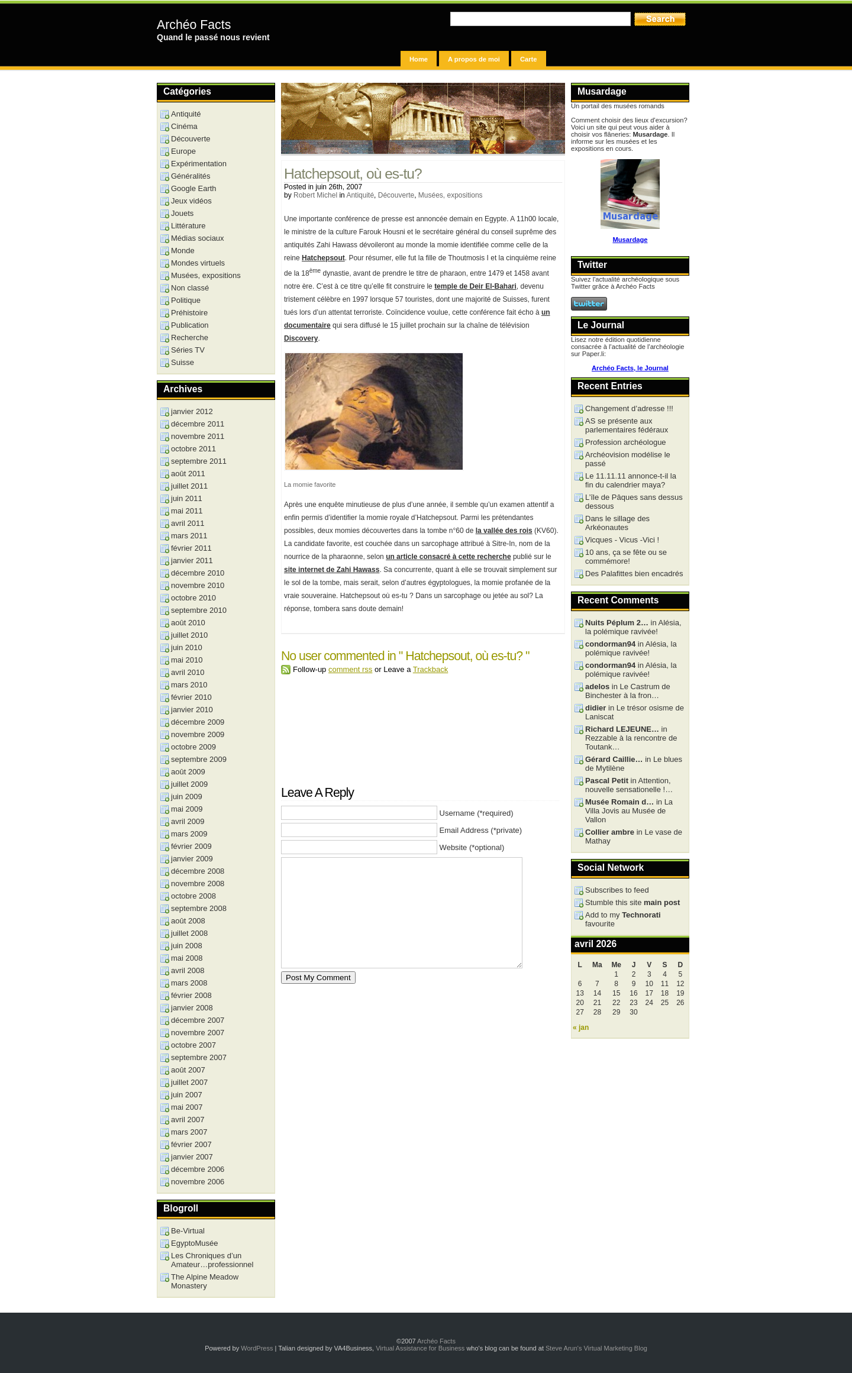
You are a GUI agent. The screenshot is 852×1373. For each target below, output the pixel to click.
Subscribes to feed (617, 890)
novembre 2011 (197, 436)
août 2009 (188, 771)
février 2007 (191, 1144)
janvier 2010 (192, 709)
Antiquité (360, 195)
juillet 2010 (189, 635)
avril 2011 (187, 523)
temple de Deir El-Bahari (475, 286)
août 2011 (188, 473)
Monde (183, 250)
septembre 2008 (199, 908)
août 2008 (188, 920)
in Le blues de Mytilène (633, 764)
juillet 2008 (189, 933)
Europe (183, 151)
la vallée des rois (504, 530)
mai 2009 (186, 809)
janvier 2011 (192, 560)
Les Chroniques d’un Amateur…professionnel (212, 1260)
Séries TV (188, 349)
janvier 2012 (192, 411)
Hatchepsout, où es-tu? (353, 174)
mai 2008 (186, 958)
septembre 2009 (199, 759)
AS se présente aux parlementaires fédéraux (626, 425)
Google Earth (194, 188)
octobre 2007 (193, 1045)
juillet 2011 (189, 486)
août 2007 (188, 1069)
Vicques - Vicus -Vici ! (622, 539)
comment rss (350, 669)
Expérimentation (199, 163)
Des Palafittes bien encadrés (634, 573)
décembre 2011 (197, 423)
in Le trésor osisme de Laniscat (634, 712)
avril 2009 (187, 821)
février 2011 (191, 548)
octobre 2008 (193, 895)
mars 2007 (189, 1132)
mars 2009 (189, 833)
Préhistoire (189, 312)
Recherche (189, 337)
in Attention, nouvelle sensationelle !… (629, 785)
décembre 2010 (197, 572)
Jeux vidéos (191, 200)
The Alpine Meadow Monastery (204, 1281)
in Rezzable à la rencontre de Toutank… (631, 738)
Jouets (182, 213)
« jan (581, 1027)
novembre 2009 (197, 734)
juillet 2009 (189, 784)
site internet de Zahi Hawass (331, 570)
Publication (190, 325)
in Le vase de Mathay (633, 836)
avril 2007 (187, 1119)
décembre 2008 (197, 871)
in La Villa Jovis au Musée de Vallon (629, 810)
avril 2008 (187, 970)
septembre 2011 (199, 461)
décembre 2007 (197, 1020)
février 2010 (191, 697)
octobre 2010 (193, 597)
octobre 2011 (193, 448)
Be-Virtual (188, 1230)
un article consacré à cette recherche (448, 557)
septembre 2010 (199, 610)
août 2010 (188, 622)
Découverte (396, 195)
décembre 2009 (197, 722)
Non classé (190, 287)
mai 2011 (186, 510)
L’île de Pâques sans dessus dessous (634, 502)
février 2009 (191, 846)
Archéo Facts (194, 25)
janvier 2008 (192, 1007)
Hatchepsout (323, 258)
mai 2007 (186, 1107)
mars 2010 (189, 684)
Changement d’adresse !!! (629, 408)
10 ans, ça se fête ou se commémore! (626, 557)
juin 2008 (186, 945)
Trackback (430, 669)
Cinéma (184, 126)
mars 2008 (189, 982)
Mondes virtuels (198, 263)
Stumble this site (632, 902)
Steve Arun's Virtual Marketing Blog (596, 1348)
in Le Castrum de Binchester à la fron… (627, 691)
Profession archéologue (625, 442)
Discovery (301, 338)
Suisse (182, 362)
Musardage (629, 239)
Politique (186, 300)
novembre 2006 (197, 1181)
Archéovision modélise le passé (627, 459)
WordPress (257, 1348)
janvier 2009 (192, 858)
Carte (528, 59)
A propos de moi (474, 59)
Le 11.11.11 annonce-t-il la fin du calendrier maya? (630, 480)
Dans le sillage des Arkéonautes (617, 523)
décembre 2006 (197, 1169)
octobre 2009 (193, 746)
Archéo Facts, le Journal (630, 367)
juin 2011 (186, 498)
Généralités (190, 176)
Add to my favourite (623, 919)
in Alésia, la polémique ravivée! (633, 627)
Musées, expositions (450, 195)
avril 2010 (187, 672)
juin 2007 (186, 1094)
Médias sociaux (197, 238)
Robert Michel (315, 195)
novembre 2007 (197, 1032)
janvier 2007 (192, 1156)
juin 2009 (186, 796)
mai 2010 (186, 659)
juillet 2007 (189, 1082)
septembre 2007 (199, 1057)
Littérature (188, 225)
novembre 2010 (197, 585)
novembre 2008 (197, 883)
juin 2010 (186, 647)
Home (418, 59)
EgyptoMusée (194, 1243)
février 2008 (191, 995)
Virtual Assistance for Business (420, 1348)
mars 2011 (189, 535)
